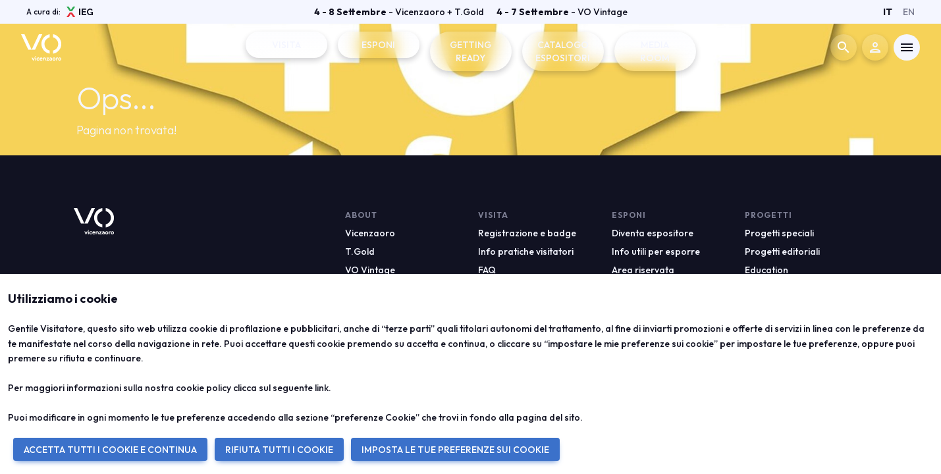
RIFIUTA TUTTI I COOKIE (279, 450)
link (322, 388)
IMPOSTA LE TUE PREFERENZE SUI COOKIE (455, 450)
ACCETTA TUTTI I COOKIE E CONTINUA (110, 450)
